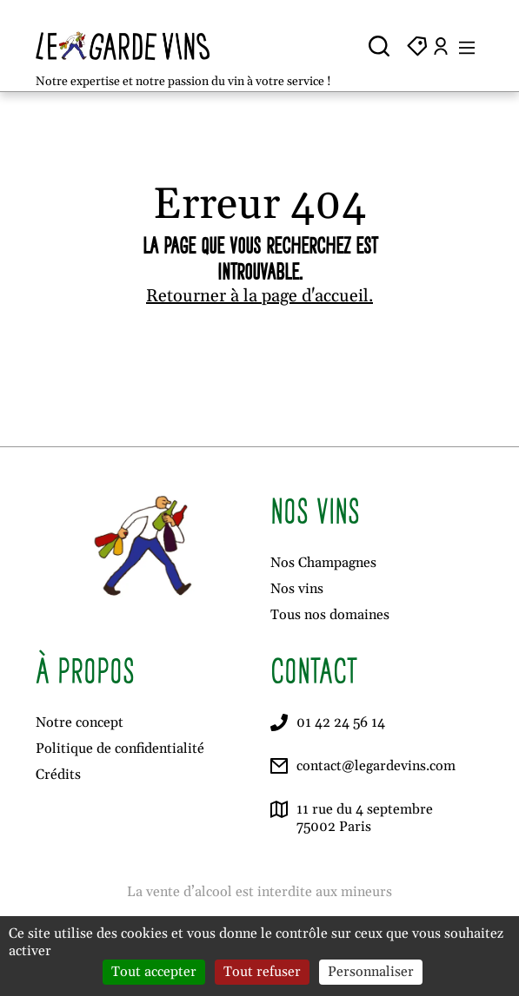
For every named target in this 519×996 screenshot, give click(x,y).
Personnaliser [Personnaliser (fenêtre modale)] (371, 971)
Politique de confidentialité (120, 748)
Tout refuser (262, 971)
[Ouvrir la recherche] (379, 46)
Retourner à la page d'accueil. (259, 296)
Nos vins (296, 588)
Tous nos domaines (329, 614)
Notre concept (79, 722)
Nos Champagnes (323, 562)
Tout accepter (153, 971)
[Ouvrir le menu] (466, 46)
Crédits (58, 774)
